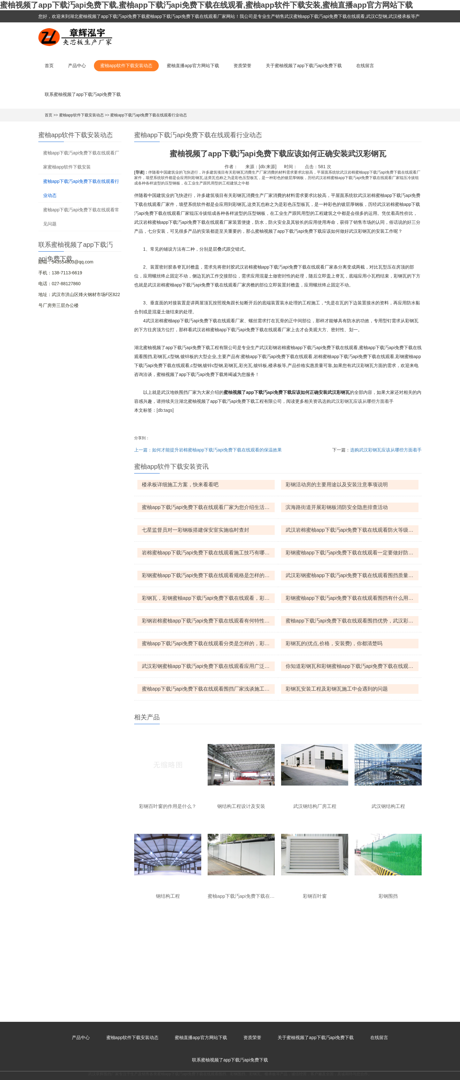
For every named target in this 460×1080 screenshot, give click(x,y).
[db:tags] (165, 410)
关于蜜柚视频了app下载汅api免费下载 (304, 65)
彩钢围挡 (237, 976)
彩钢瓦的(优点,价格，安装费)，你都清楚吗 (334, 643)
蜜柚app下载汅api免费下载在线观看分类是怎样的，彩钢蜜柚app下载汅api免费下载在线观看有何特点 (208, 643)
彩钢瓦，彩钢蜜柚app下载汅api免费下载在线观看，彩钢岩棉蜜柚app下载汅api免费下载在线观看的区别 (208, 598)
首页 (49, 65)
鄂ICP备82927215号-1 (238, 1066)
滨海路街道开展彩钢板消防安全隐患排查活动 (337, 507)
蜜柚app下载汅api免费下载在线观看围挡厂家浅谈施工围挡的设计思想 (208, 689)
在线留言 (365, 65)
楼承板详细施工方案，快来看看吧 (180, 484)
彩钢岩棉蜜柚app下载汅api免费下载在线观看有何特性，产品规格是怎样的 (208, 620)
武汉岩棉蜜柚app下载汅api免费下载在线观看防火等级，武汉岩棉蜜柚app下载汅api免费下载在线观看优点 (352, 530)
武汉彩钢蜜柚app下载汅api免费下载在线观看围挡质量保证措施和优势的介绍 (352, 575)
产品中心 (77, 65)
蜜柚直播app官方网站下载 (193, 65)
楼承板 (270, 976)
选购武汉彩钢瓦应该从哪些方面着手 (358, 401)
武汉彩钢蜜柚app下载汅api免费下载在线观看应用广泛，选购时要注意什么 (208, 666)
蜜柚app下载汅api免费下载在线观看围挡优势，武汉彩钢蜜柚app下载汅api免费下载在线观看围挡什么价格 (352, 620)
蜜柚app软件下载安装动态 (126, 65)
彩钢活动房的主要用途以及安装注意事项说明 (337, 484)
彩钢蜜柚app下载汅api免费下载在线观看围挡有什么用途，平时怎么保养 (352, 598)
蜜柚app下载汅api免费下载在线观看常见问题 (81, 216)
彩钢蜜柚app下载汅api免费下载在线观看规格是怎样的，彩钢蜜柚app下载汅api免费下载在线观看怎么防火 (208, 575)
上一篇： (143, 449)
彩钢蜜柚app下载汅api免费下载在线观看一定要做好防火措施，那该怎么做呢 (352, 552)
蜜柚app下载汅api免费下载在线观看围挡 (191, 976)
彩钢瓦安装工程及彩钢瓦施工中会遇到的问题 (337, 689)
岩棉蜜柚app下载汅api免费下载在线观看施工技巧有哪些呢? (208, 552)
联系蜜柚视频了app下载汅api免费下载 (83, 94)
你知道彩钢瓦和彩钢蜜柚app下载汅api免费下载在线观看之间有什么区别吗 (352, 666)
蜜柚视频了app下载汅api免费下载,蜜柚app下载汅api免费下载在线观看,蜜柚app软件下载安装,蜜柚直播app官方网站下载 (206, 5)
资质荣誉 (242, 65)
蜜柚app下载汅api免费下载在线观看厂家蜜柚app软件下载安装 (81, 159)
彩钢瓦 (255, 976)
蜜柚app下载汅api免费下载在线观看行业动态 (148, 115)
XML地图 (271, 1066)
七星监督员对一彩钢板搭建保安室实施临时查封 (195, 530)
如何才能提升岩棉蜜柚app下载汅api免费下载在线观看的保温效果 (217, 449)
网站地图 (7, 1077)
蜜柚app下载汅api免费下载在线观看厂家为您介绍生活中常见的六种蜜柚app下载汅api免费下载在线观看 (208, 507)
